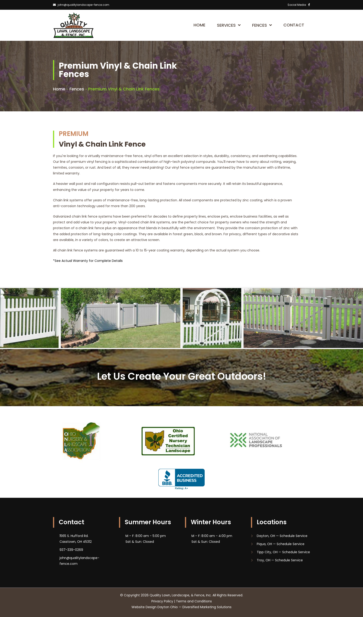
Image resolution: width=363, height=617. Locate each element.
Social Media (299, 5)
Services (229, 25)
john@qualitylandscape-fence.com (81, 5)
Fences (262, 25)
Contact (293, 25)
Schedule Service (293, 535)
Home (199, 25)
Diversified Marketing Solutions (207, 607)
